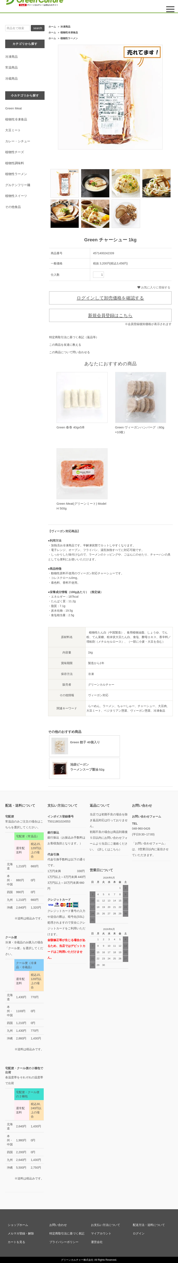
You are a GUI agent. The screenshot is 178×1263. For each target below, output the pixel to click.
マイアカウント (101, 1233)
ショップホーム (18, 1225)
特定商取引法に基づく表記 (66, 1233)
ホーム (52, 26)
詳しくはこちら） (110, 849)
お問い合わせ (58, 1225)
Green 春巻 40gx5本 (70, 427)
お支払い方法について (105, 1225)
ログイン (138, 1233)
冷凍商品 (65, 26)
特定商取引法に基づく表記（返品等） (74, 337)
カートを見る (16, 1242)
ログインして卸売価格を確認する (110, 297)
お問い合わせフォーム (146, 816)
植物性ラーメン (69, 38)
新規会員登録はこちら (110, 315)
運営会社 (97, 1242)
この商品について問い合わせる (69, 352)
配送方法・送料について (149, 1225)
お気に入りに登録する (153, 287)
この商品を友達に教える (65, 344)
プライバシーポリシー (63, 1242)
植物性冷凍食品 (69, 32)
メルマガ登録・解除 (21, 1233)
